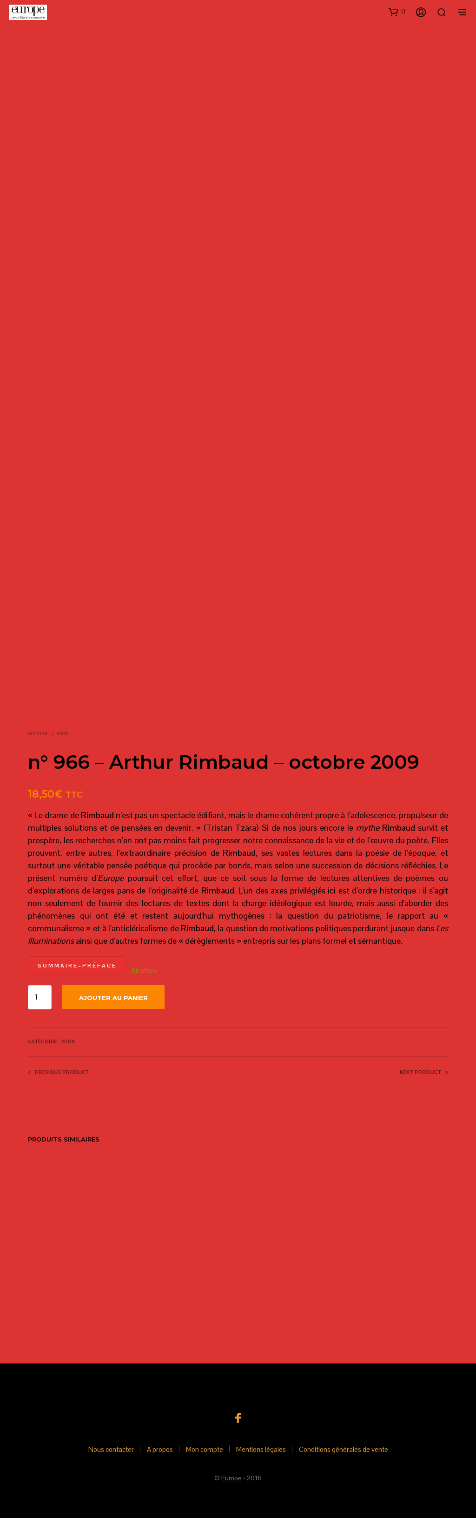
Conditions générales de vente (343, 1449)
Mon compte (204, 1449)
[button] (397, 11)
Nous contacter (111, 1449)
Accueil (38, 734)
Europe (231, 1478)
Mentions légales (261, 1449)
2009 (62, 734)
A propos (160, 1449)
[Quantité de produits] (40, 997)
